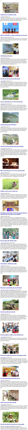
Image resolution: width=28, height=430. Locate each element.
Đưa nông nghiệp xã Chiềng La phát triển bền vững (11, 334)
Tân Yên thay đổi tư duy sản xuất (7, 311)
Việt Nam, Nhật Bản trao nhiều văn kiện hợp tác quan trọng (13, 35)
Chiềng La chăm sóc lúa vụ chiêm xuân (8, 191)
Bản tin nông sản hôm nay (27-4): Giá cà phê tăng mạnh (12, 170)
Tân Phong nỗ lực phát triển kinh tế (8, 124)
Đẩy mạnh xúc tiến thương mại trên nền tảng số (11, 287)
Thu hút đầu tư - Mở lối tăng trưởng (8, 263)
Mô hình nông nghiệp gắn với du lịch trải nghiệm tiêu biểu (13, 355)
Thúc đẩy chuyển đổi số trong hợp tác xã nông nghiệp (12, 424)
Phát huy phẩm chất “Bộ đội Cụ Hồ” (8, 240)
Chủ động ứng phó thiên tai (6, 55)
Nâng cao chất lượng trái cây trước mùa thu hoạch (11, 101)
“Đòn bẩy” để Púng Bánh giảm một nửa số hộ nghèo (11, 146)
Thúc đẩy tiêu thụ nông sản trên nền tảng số (10, 78)
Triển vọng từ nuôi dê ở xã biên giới (8, 402)
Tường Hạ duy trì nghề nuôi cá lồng (8, 14)
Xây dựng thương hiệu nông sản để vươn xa (10, 378)
